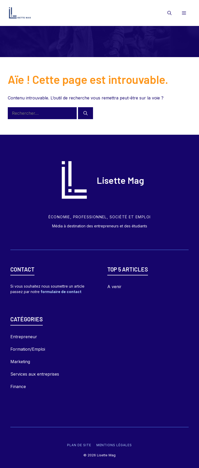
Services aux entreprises (34, 374)
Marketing (20, 361)
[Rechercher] (85, 113)
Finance (18, 386)
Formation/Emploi (27, 349)
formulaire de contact (61, 291)
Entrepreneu (22, 336)
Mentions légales (114, 445)
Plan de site (79, 445)
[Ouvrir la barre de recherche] (169, 13)
